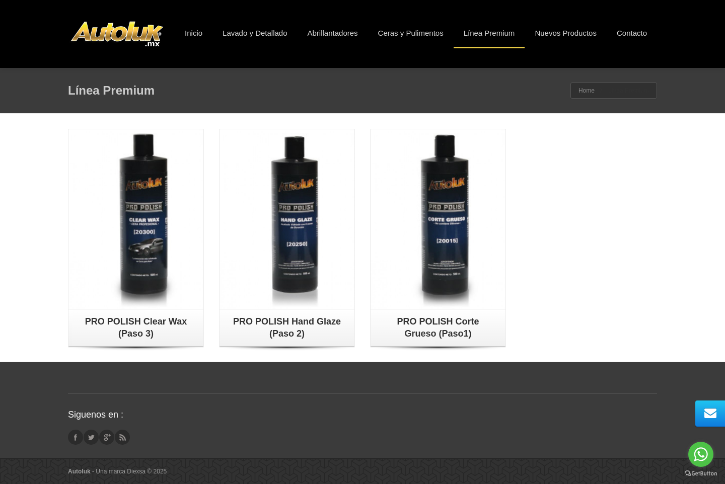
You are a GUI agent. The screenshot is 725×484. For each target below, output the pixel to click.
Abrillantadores (333, 33)
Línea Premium (489, 33)
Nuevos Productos (566, 33)
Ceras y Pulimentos (411, 33)
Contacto (632, 33)
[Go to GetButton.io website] (701, 473)
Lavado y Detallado (255, 33)
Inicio (193, 33)
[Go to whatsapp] (700, 454)
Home (586, 90)
